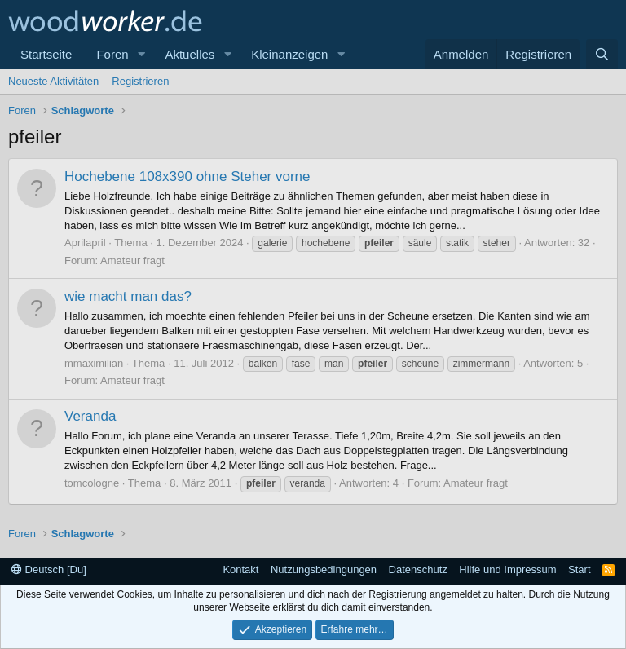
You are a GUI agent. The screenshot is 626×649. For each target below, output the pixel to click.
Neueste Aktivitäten (53, 81)
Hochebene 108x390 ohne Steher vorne (187, 176)
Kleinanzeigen (289, 54)
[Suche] (602, 54)
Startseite (46, 54)
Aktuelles (189, 54)
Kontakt (240, 569)
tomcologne (91, 483)
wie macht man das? (128, 296)
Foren (112, 54)
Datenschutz (418, 569)
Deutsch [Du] (48, 569)
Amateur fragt (132, 260)
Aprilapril (85, 242)
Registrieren (140, 81)
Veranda (90, 416)
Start (579, 569)
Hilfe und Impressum (507, 569)
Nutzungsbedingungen (324, 569)
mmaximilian (93, 363)
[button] (141, 54)
